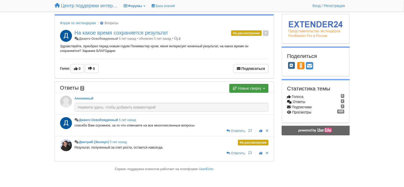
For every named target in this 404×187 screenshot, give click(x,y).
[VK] (291, 65)
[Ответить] (235, 131)
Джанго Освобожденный (98, 39)
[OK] (301, 65)
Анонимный (84, 98)
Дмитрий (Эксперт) (94, 142)
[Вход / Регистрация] (328, 5)
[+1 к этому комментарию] (260, 131)
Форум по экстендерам (78, 23)
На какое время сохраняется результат (121, 33)
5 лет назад (127, 120)
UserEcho (206, 169)
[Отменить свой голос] (267, 131)
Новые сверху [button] (249, 88)
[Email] (309, 66)
